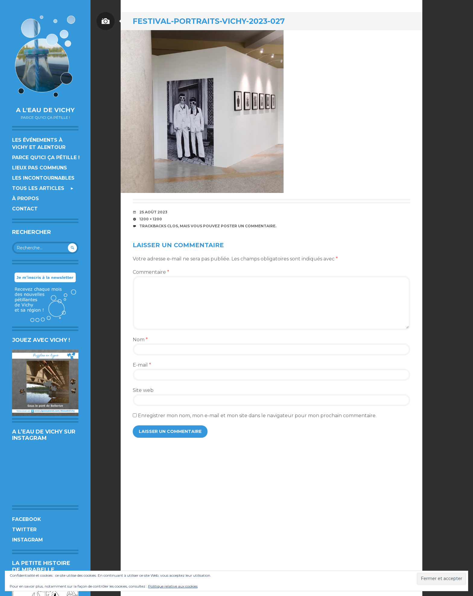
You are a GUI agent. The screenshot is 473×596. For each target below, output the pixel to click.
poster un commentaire (248, 226)
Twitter (24, 529)
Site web (143, 390)
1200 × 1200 (150, 219)
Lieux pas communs (39, 168)
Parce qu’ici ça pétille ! (46, 157)
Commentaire (151, 272)
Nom (140, 339)
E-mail (142, 365)
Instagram (27, 540)
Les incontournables (43, 178)
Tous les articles (38, 188)
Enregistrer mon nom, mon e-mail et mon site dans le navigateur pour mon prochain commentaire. (257, 415)
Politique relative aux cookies (173, 586)
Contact (25, 209)
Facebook (26, 519)
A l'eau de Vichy (45, 110)
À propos (25, 198)
